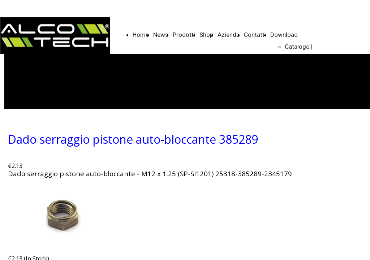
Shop (206, 34)
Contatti (255, 34)
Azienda (229, 34)
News (160, 34)
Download (284, 34)
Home (141, 34)
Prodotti (184, 34)
